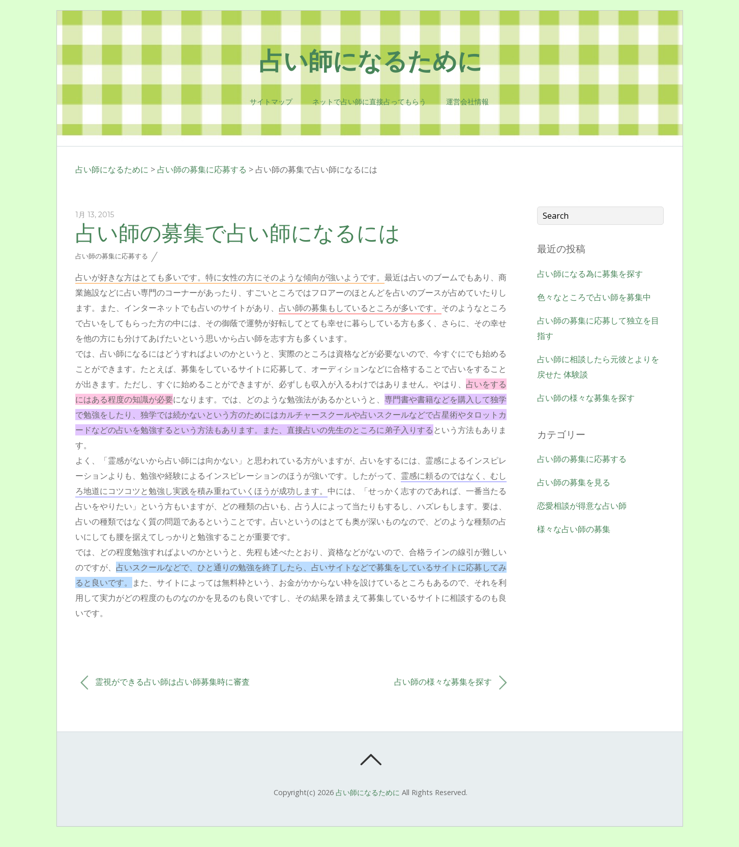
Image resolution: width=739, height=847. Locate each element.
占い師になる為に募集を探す (590, 273)
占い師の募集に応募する (202, 169)
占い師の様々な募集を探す (450, 683)
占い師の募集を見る (573, 482)
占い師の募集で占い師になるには (237, 232)
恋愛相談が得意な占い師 (582, 505)
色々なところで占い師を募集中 (594, 297)
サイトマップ (271, 101)
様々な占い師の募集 (573, 529)
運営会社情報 (467, 101)
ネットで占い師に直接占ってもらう (369, 101)
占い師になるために (112, 169)
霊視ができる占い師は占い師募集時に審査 (165, 683)
